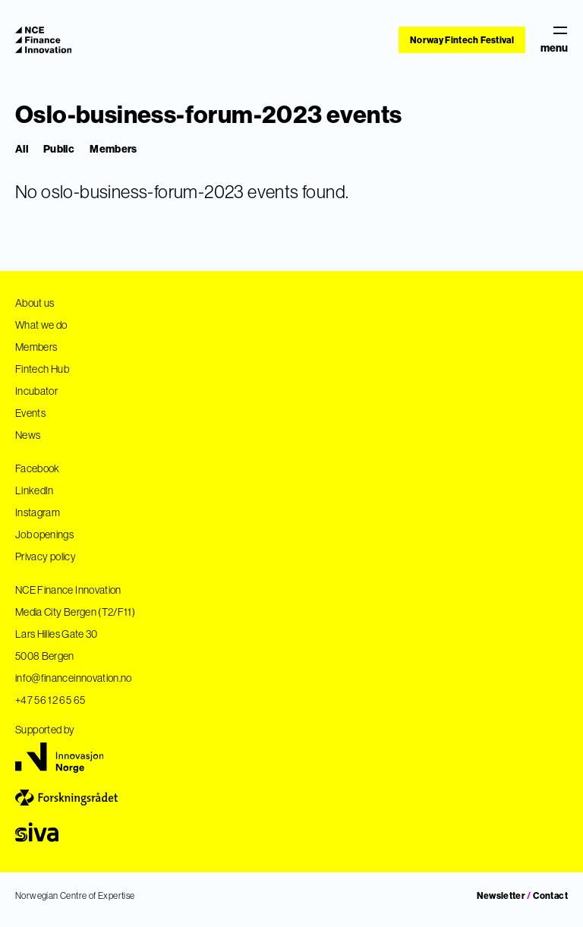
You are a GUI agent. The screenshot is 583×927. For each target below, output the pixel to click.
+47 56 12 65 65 (50, 700)
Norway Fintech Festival (462, 40)
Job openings (44, 534)
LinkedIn (34, 490)
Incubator (36, 391)
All (21, 149)
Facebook (37, 468)
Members (113, 149)
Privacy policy (45, 556)
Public (58, 149)
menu (554, 40)
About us (35, 303)
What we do (41, 325)
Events (30, 413)
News (27, 435)
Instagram (37, 512)
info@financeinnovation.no (73, 678)
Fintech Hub (42, 369)
